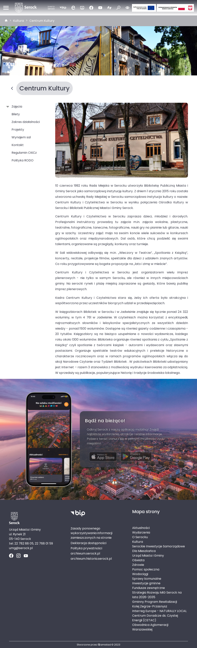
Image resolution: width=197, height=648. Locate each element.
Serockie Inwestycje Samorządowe (158, 546)
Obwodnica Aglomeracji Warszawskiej (150, 627)
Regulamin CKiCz (24, 152)
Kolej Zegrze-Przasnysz (149, 606)
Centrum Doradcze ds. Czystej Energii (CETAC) (155, 617)
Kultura (18, 20)
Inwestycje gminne (146, 583)
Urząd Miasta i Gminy (148, 555)
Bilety (16, 114)
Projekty (18, 129)
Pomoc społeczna (145, 569)
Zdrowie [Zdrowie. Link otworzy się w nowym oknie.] (138, 565)
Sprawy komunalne (146, 578)
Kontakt (18, 145)
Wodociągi (140, 574)
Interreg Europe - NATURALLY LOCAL (159, 611)
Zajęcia (16, 106)
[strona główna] (6, 20)
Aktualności (141, 528)
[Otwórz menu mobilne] (6, 7)
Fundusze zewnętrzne (148, 588)
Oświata (138, 560)
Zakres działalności (26, 122)
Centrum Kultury (41, 20)
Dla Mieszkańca (144, 551)
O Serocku (140, 537)
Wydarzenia (141, 532)
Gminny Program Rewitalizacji (154, 602)
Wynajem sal (21, 137)
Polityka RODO (22, 160)
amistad (104, 644)
